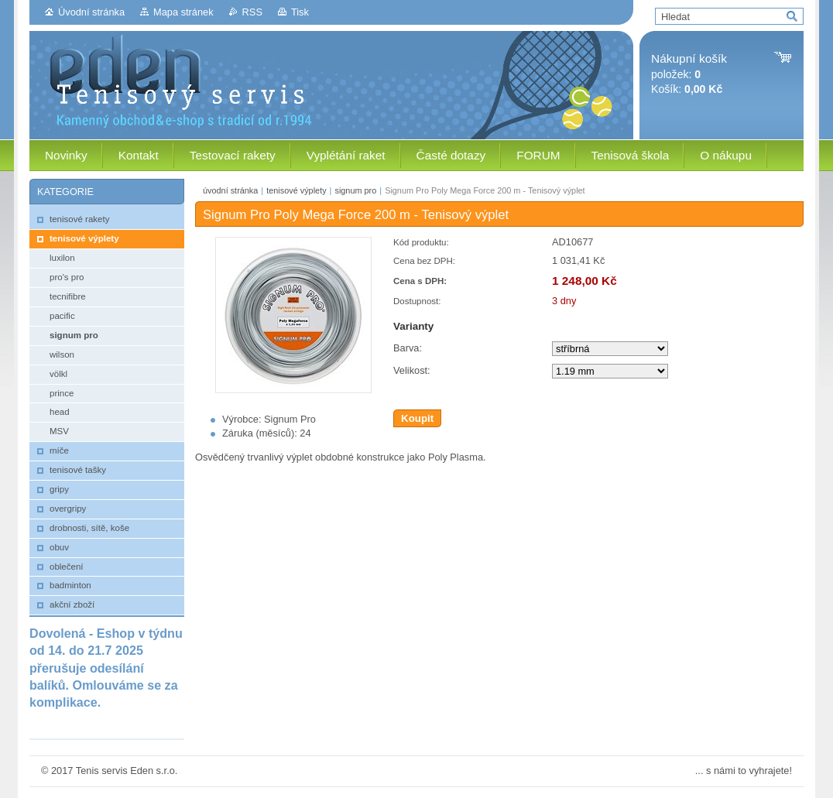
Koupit (417, 418)
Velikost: (411, 370)
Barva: (407, 348)
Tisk (300, 12)
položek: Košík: (689, 74)
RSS (252, 12)
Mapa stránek (183, 12)
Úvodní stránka (91, 12)
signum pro (355, 190)
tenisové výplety (296, 190)
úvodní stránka (230, 190)
